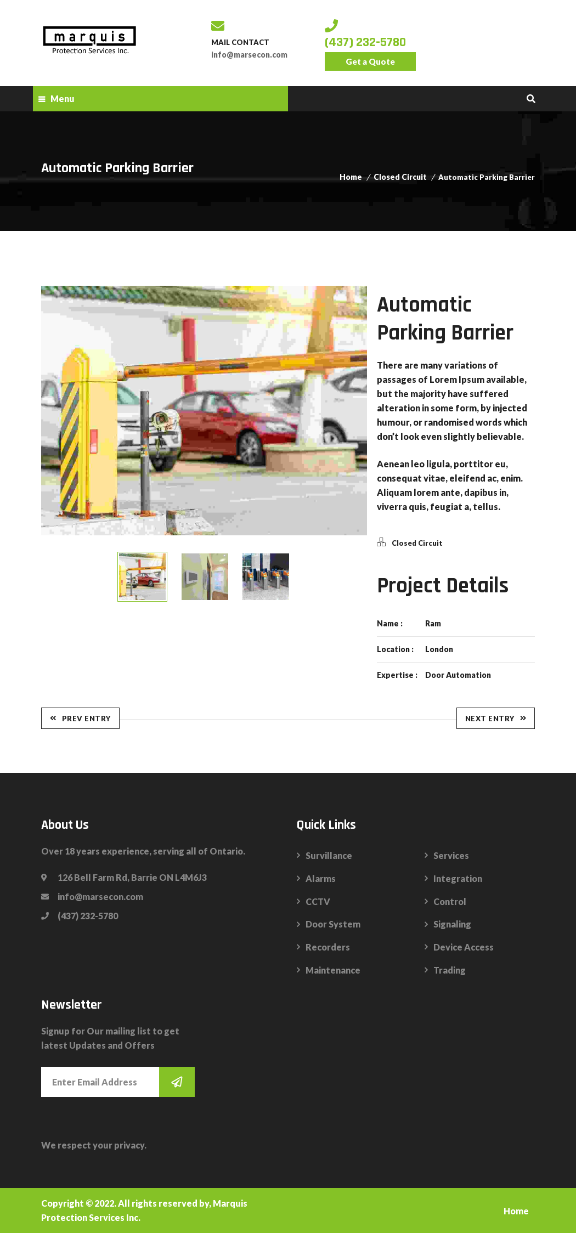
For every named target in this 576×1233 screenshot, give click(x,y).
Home (351, 177)
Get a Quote (370, 61)
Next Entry (496, 718)
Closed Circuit (400, 177)
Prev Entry (80, 718)
